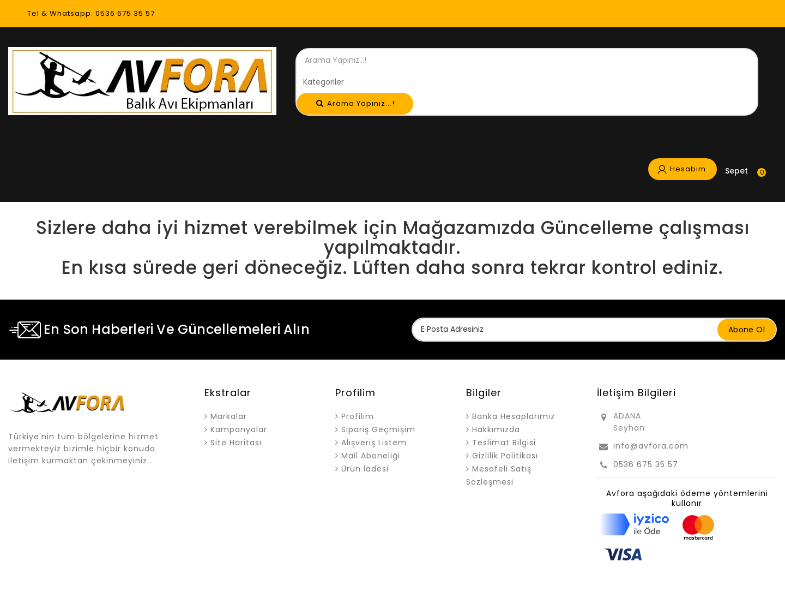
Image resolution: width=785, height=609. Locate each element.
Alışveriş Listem (374, 442)
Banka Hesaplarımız (513, 416)
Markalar (228, 416)
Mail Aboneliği (370, 455)
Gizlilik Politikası (505, 455)
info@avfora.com (651, 445)
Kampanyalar (238, 429)
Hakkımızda (496, 429)
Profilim (357, 416)
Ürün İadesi (365, 468)
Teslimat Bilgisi (504, 442)
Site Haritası (236, 442)
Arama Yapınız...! (355, 103)
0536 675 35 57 (645, 464)
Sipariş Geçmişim (378, 429)
